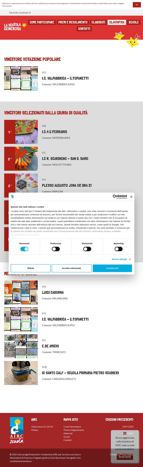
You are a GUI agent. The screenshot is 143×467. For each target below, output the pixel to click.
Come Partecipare (72, 426)
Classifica (116, 22)
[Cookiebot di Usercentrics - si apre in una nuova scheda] (115, 197)
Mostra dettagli (119, 259)
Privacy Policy (126, 454)
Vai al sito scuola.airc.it (20, 12)
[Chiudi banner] (131, 197)
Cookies (114, 454)
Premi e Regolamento (74, 430)
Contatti (84, 29)
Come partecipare (42, 22)
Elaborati (98, 22)
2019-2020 (127, 426)
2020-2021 (127, 433)
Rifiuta (30, 268)
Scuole (134, 22)
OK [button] (137, 5)
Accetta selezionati (71, 268)
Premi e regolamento (72, 22)
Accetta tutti (112, 268)
